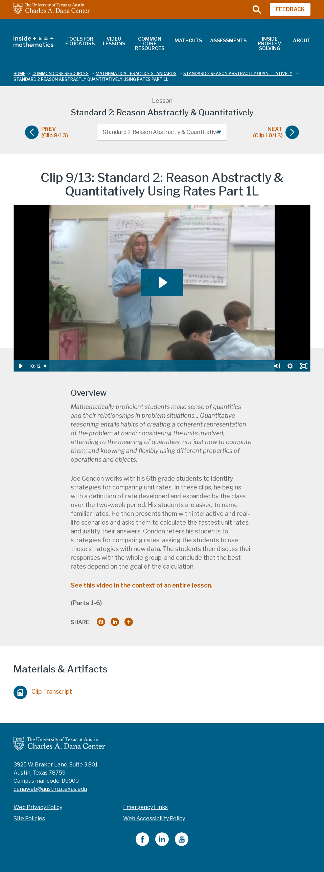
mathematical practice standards (136, 73)
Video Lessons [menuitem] (114, 41)
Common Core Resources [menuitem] (149, 43)
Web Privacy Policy (38, 807)
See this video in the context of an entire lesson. (141, 585)
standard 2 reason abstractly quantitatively (237, 73)
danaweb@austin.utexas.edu (50, 789)
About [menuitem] (301, 40)
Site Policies (29, 818)
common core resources (60, 73)
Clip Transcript (43, 690)
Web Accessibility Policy (154, 818)
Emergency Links (145, 807)
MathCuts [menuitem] (188, 40)
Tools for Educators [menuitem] (80, 41)
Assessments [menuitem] (228, 40)
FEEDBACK (290, 9)
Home (19, 73)
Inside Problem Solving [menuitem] (270, 43)
